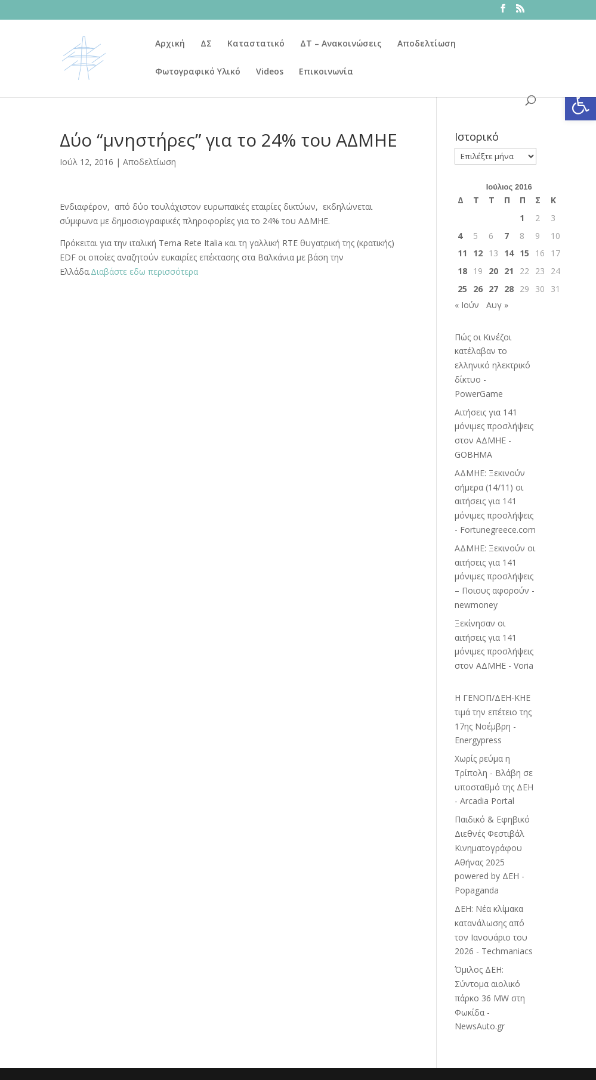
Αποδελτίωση (426, 44)
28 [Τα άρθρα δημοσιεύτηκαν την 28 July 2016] (509, 288)
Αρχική (170, 44)
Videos (269, 72)
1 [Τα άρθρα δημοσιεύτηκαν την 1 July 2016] (522, 218)
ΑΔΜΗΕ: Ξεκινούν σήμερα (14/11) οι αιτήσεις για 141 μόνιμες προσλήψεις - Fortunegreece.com (495, 501)
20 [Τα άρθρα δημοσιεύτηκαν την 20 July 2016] (493, 271)
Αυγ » (497, 305)
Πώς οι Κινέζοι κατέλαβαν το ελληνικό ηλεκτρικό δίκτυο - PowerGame (492, 365)
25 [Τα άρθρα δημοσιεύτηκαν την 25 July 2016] (462, 288)
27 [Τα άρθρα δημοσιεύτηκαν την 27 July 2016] (493, 288)
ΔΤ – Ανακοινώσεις (341, 44)
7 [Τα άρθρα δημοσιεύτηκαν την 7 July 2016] (506, 235)
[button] (580, 104)
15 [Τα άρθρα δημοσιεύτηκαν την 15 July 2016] (524, 253)
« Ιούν (467, 305)
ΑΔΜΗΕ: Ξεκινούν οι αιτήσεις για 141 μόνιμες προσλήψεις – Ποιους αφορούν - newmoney (495, 576)
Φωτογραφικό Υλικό (197, 72)
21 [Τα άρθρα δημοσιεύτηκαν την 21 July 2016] (509, 271)
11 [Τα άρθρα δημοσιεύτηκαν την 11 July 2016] (462, 253)
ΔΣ (206, 44)
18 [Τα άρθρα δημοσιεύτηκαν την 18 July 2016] (462, 271)
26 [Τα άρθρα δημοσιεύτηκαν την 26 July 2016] (478, 288)
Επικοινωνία (326, 72)
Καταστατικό (256, 44)
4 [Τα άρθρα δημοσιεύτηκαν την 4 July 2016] (460, 235)
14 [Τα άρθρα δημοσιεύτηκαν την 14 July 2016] (509, 253)
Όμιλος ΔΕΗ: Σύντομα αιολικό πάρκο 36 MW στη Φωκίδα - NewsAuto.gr (490, 998)
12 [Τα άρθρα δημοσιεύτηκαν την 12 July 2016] (478, 253)
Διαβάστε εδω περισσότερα (144, 271)
